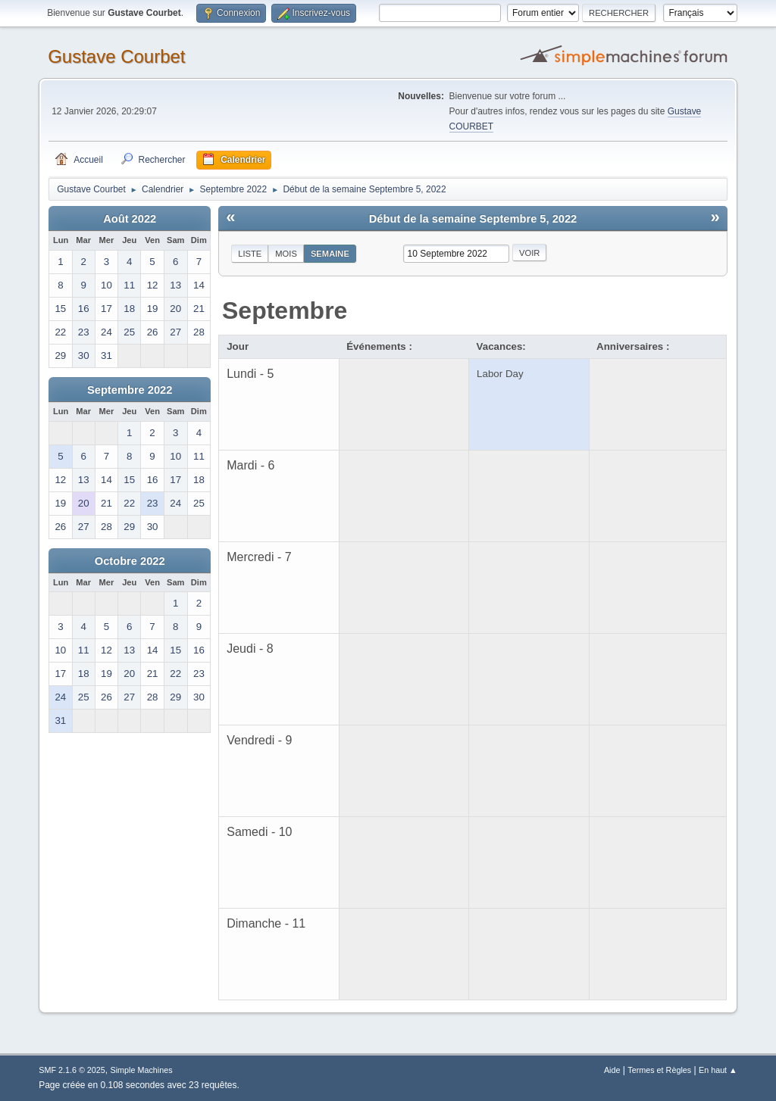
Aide (612, 1069)
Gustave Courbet (116, 56)
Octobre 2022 (130, 561)
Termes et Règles (659, 1069)
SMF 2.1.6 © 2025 (72, 1069)
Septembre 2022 (129, 390)
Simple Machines (142, 1069)
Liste (249, 253)
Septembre (284, 310)
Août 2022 (129, 219)
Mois (286, 253)
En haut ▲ (718, 1069)
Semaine (330, 253)
